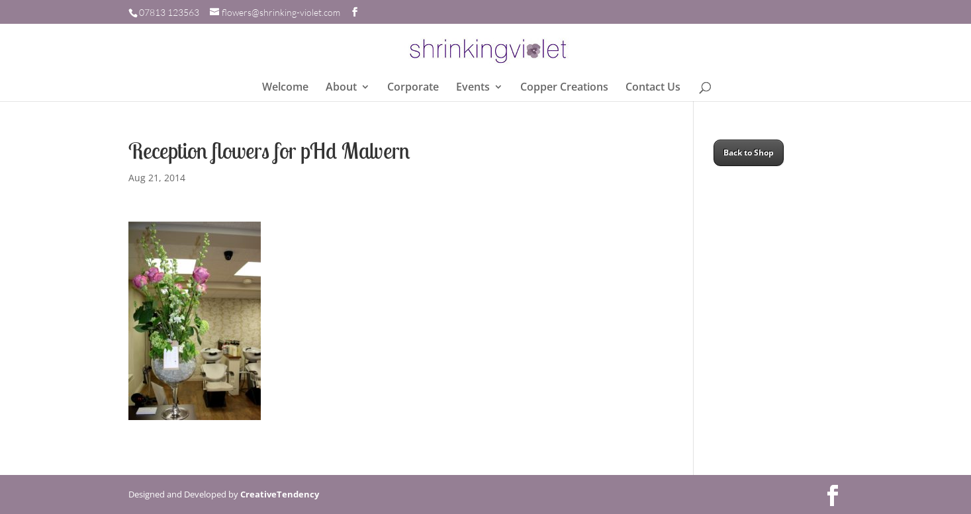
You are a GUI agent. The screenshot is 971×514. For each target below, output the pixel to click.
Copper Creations (564, 88)
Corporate (413, 88)
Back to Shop (748, 152)
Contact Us (652, 88)
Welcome (285, 88)
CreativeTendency (279, 494)
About (341, 88)
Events (473, 88)
